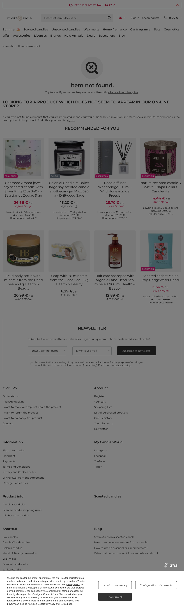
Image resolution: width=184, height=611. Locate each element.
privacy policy (73, 584)
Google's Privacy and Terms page (55, 604)
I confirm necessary (115, 585)
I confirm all (115, 597)
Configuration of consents (156, 585)
